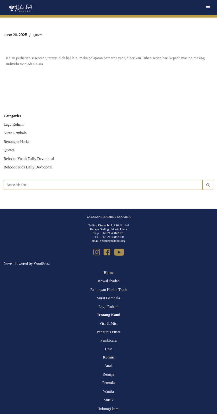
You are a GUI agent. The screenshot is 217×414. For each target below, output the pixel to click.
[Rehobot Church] (21, 7)
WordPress (42, 264)
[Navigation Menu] (208, 8)
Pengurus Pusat (108, 332)
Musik (108, 400)
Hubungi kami (109, 409)
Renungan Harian (17, 142)
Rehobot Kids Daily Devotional (28, 167)
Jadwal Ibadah (109, 281)
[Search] (103, 185)
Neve (8, 264)
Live (108, 349)
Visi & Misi (108, 323)
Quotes (38, 35)
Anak (108, 366)
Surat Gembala (15, 133)
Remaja (108, 374)
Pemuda (108, 383)
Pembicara (108, 341)
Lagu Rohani (14, 125)
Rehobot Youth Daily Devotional (29, 159)
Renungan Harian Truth (108, 290)
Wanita (108, 391)
